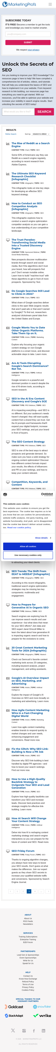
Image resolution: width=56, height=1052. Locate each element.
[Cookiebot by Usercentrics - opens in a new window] (41, 494)
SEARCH (44, 111)
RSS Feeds (28, 921)
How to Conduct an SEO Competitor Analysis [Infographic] (27, 206)
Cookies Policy (28, 990)
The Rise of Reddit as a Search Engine (31, 145)
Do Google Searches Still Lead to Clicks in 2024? (30, 292)
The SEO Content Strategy (28, 441)
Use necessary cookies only (27, 555)
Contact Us (28, 976)
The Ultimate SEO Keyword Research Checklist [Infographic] (29, 176)
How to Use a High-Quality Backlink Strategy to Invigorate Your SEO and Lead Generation (30, 783)
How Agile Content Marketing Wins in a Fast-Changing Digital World (30, 713)
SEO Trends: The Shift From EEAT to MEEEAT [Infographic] (31, 573)
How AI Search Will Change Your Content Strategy (29, 820)
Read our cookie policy (19, 527)
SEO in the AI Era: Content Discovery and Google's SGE (29, 400)
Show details (41, 538)
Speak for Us (28, 963)
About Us (28, 918)
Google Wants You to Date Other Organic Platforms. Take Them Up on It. (28, 330)
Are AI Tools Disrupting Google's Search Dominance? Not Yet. (30, 366)
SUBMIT (28, 42)
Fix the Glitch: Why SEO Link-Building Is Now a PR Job (30, 750)
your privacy (33, 50)
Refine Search (10, 134)
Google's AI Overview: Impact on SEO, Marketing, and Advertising (30, 681)
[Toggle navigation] (50, 4)
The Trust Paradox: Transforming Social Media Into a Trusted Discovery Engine (28, 244)
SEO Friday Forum (23, 851)
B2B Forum (28, 942)
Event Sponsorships (28, 958)
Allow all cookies (28, 546)
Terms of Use (27, 984)
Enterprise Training (28, 939)
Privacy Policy (28, 987)
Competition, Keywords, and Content (29, 483)
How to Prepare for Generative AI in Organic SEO (30, 606)
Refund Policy (28, 982)
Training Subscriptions (28, 937)
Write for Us (28, 960)
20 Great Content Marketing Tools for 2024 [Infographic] (29, 649)
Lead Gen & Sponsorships (28, 955)
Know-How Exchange (28, 979)
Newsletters (28, 924)
